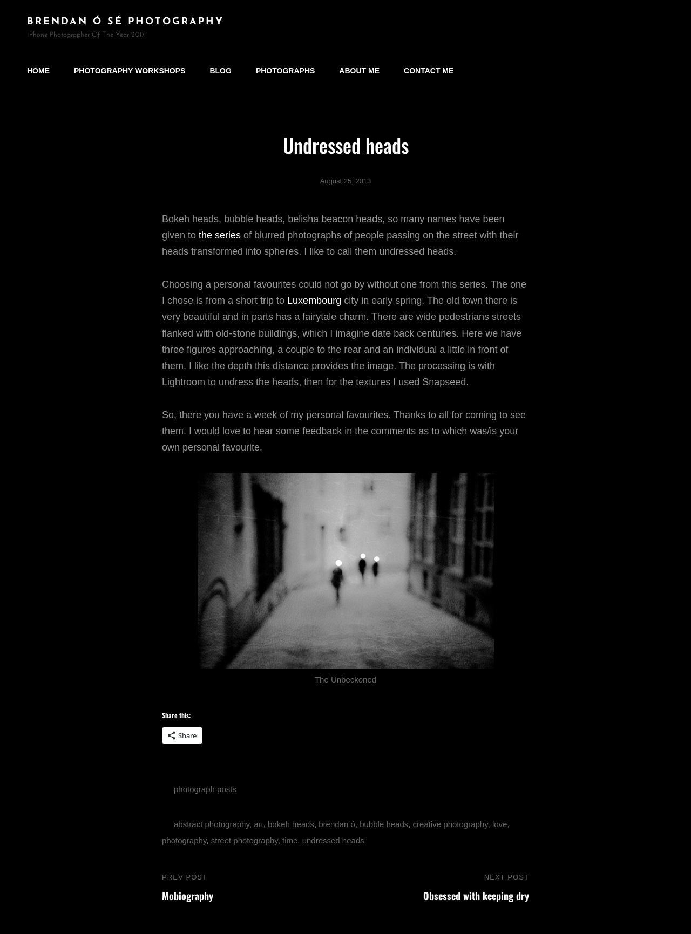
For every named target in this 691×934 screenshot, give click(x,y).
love (499, 824)
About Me (359, 70)
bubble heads (384, 824)
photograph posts (205, 789)
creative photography (450, 824)
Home (38, 70)
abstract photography (211, 824)
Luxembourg (314, 300)
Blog (220, 70)
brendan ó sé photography (125, 22)
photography (184, 840)
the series (220, 235)
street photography (244, 840)
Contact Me (428, 70)
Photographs (285, 70)
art (258, 824)
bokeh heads (291, 824)
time (289, 840)
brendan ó (337, 824)
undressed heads (333, 840)
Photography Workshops (129, 70)
